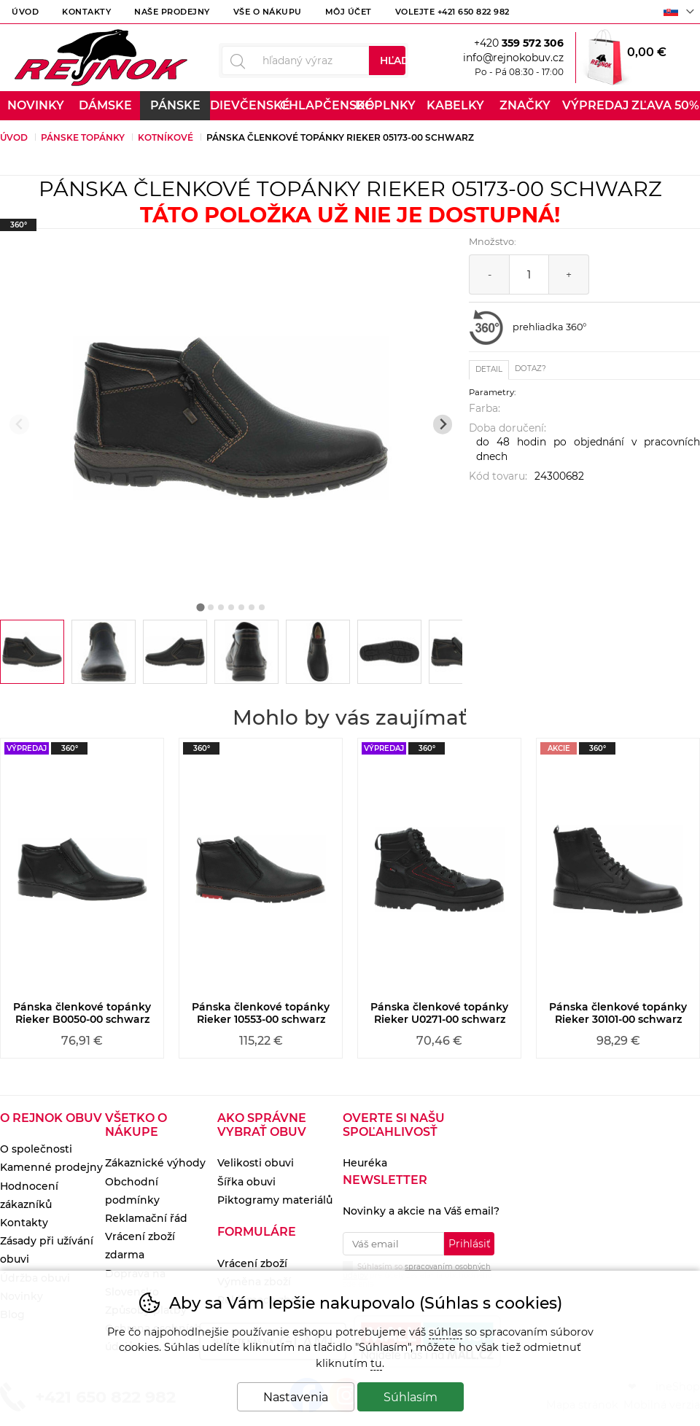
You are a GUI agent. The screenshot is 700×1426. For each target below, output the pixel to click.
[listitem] (32, 652)
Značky (525, 105)
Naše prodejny (172, 12)
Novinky (35, 105)
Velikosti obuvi (255, 1162)
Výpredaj (595, 105)
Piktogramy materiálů (274, 1200)
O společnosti (36, 1149)
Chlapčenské (315, 105)
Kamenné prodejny (51, 1167)
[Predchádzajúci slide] (19, 425)
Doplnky (385, 105)
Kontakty (86, 12)
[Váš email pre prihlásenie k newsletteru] (393, 1243)
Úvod (25, 12)
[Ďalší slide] (443, 425)
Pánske (175, 105)
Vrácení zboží (252, 1263)
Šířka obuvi (246, 1181)
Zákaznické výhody (155, 1162)
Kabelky (455, 105)
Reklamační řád (146, 1218)
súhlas (445, 1332)
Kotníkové (165, 137)
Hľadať (392, 60)
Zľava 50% (665, 105)
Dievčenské (245, 105)
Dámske (105, 105)
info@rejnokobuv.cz (513, 57)
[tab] (200, 607)
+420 (519, 43)
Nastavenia (295, 1397)
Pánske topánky (83, 137)
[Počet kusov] (529, 274)
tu (376, 1363)
